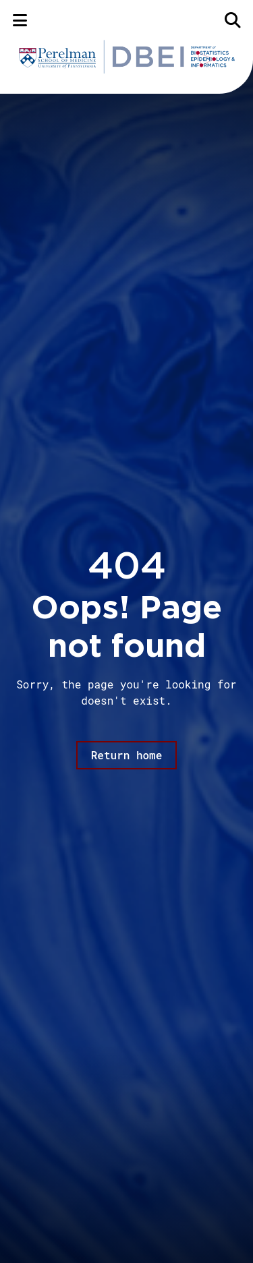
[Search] (233, 20)
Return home (127, 755)
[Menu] (20, 20)
